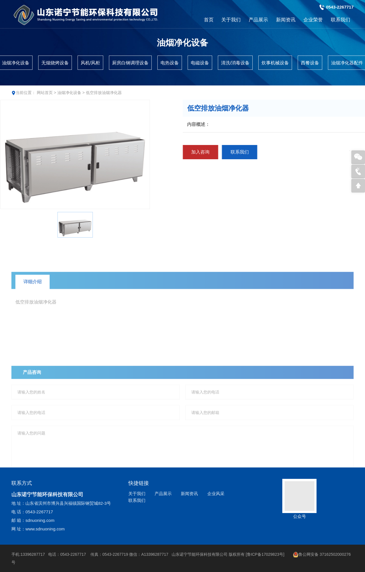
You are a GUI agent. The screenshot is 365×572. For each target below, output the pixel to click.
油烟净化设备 (69, 92)
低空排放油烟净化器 (104, 92)
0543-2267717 (340, 7)
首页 (209, 20)
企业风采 (215, 493)
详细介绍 (32, 297)
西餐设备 (310, 62)
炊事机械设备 (275, 62)
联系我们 (340, 20)
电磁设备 (200, 62)
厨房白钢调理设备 (130, 62)
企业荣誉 (313, 20)
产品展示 (258, 20)
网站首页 (45, 92)
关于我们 (231, 20)
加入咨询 (221, 152)
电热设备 (170, 62)
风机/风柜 (90, 62)
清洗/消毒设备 (235, 62)
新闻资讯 (285, 20)
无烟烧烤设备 (55, 62)
